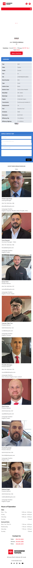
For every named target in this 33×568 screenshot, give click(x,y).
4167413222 (5, 411)
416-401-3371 (20, 544)
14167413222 (5, 328)
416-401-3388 (20, 541)
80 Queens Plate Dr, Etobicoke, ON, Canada (16, 557)
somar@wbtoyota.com (8, 289)
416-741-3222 (6, 203)
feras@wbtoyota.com (8, 247)
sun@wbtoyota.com (7, 330)
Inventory (5, 48)
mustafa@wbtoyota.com (8, 372)
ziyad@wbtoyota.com (8, 414)
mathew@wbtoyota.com (8, 497)
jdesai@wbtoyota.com (8, 206)
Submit (28, 159)
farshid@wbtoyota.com (8, 455)
